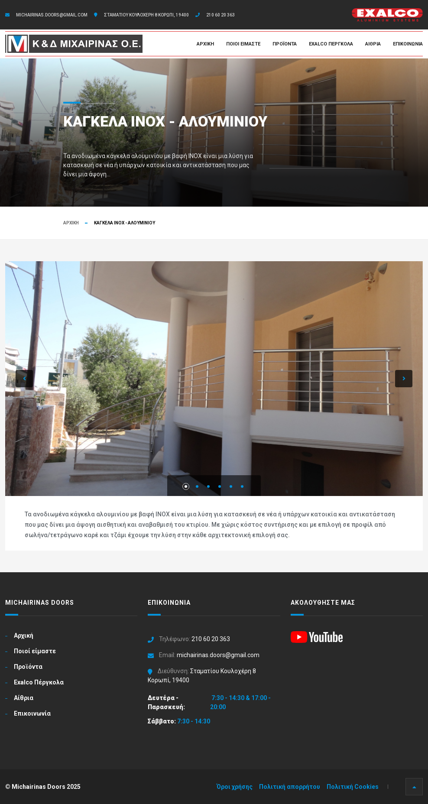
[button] (24, 378)
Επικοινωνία (408, 44)
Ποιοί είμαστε (243, 44)
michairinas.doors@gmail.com (52, 15)
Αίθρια (373, 44)
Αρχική (205, 44)
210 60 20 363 (220, 15)
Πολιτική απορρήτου (289, 786)
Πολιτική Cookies (353, 786)
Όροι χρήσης (235, 786)
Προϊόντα (284, 44)
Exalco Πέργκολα (331, 44)
